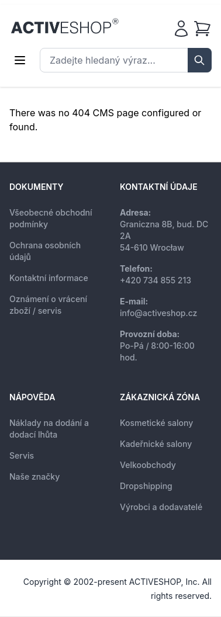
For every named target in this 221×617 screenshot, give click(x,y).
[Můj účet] (181, 28)
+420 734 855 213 (155, 280)
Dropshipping (146, 486)
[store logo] (64, 26)
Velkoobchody (148, 465)
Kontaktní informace (48, 278)
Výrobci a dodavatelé (161, 507)
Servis (21, 455)
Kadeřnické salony (156, 444)
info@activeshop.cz (158, 313)
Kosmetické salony (156, 423)
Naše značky (34, 476)
